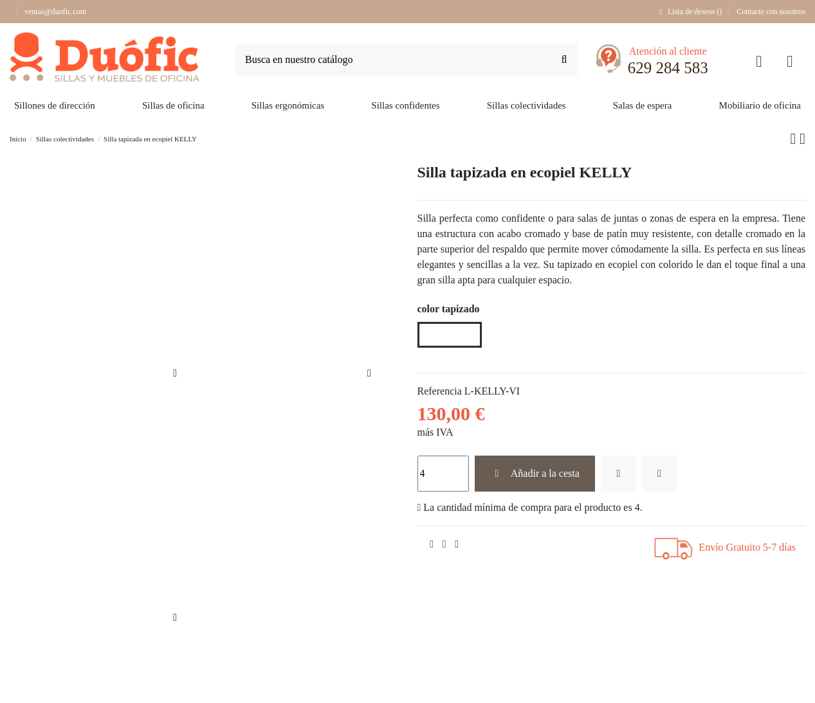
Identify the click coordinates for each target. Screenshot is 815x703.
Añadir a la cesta (535, 473)
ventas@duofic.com (55, 11)
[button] (643, 106)
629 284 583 (668, 67)
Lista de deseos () (690, 11)
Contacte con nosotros (771, 11)
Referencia (439, 391)
